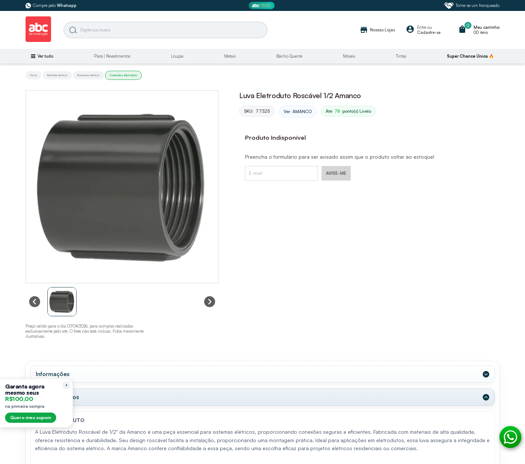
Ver (298, 112)
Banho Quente (289, 56)
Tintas (401, 56)
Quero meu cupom (30, 417)
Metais (230, 56)
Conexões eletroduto (123, 75)
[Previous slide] (34, 301)
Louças (177, 56)
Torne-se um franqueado (471, 5)
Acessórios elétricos (88, 75)
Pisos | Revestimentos (112, 56)
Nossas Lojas (377, 30)
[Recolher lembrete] (66, 385)
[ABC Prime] (262, 5)
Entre (421, 27)
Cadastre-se (428, 32)
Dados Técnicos (57, 397)
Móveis (349, 56)
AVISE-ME (336, 173)
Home (33, 75)
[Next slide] (209, 301)
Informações (53, 374)
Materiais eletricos (57, 75)
